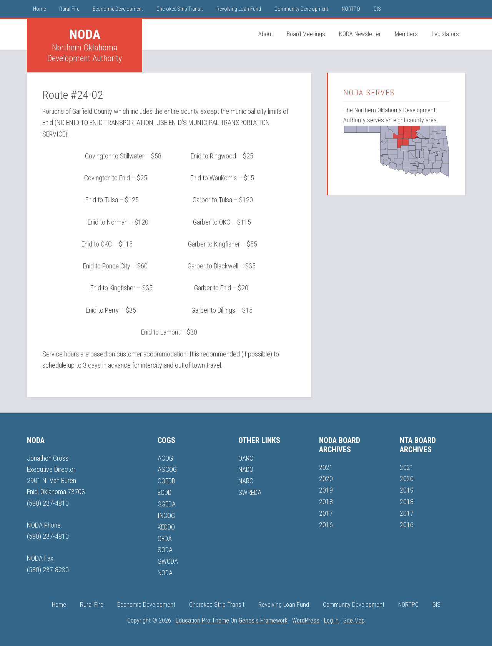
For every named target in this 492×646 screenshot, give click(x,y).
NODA (84, 34)
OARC (245, 458)
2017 (326, 512)
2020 (326, 479)
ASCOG (167, 469)
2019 (326, 490)
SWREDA (250, 492)
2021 (326, 467)
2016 (326, 523)
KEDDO (167, 525)
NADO (246, 469)
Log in (331, 617)
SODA (165, 548)
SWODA (168, 559)
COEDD (167, 480)
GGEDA (167, 503)
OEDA (165, 537)
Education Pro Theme (202, 617)
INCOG (166, 514)
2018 (326, 501)
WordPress (305, 617)
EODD (165, 492)
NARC (246, 480)
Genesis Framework (263, 617)
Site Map (354, 617)
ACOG (165, 458)
